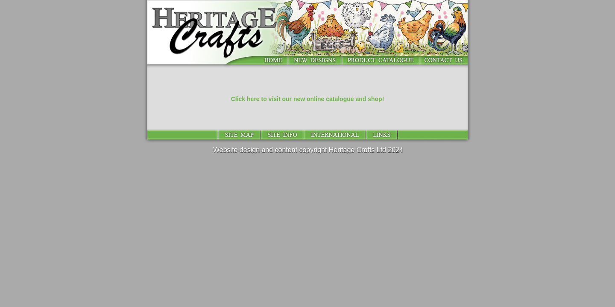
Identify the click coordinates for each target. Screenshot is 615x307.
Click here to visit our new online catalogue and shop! (307, 99)
